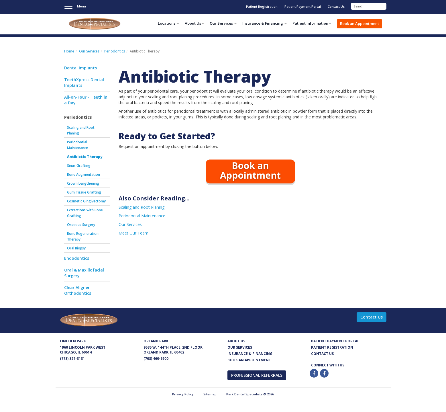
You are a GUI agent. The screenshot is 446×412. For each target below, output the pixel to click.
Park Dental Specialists (102, 24)
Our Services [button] (223, 23)
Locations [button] (168, 23)
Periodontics (114, 51)
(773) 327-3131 (72, 358)
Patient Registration (262, 6)
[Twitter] (324, 373)
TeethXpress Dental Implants (84, 82)
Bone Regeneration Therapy (83, 236)
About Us (236, 341)
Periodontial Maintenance (77, 145)
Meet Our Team (133, 233)
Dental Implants (80, 68)
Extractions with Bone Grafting (85, 213)
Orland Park (156, 341)
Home (69, 51)
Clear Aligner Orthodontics (77, 290)
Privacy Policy (183, 394)
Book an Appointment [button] (359, 23)
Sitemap (210, 394)
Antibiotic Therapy (84, 156)
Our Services (89, 51)
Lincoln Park (73, 341)
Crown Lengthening (83, 183)
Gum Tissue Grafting (84, 192)
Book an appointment (249, 360)
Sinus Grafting (79, 165)
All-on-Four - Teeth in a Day (85, 100)
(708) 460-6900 (156, 358)
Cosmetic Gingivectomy (86, 201)
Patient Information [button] (311, 23)
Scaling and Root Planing (81, 130)
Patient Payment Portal (302, 6)
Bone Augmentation (83, 174)
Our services (239, 347)
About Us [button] (194, 23)
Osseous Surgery (81, 224)
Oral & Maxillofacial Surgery (84, 272)
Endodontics (76, 258)
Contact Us (336, 6)
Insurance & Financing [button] (264, 23)
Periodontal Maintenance (142, 215)
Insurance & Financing (249, 353)
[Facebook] (314, 373)
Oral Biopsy (76, 248)
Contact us (322, 353)
